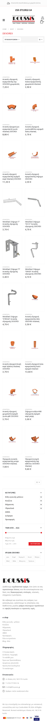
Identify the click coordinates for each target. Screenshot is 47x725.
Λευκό (30, 557)
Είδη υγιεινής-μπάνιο (14, 497)
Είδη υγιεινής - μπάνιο (11, 622)
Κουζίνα (8, 500)
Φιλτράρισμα (35, 544)
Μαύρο (37, 557)
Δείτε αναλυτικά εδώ (20, 691)
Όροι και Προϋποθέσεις (12, 660)
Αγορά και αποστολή (10, 663)
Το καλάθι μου (8, 657)
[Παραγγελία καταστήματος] (12, 39)
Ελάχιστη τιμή (10, 538)
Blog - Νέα (6, 641)
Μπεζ (8, 561)
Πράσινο (31, 561)
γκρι (7, 557)
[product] (12, 60)
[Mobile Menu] (5, 20)
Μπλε (14, 561)
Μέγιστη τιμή (9, 541)
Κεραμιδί (22, 557)
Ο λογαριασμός (8, 652)
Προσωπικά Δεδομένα (11, 666)
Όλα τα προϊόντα (9, 638)
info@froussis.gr (13, 687)
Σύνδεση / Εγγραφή (10, 655)
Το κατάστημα (8, 668)
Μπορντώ (22, 561)
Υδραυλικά (9, 508)
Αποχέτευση (6, 77)
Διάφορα (9, 515)
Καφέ (14, 557)
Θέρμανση (9, 504)
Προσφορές (10, 519)
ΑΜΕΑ (7, 512)
